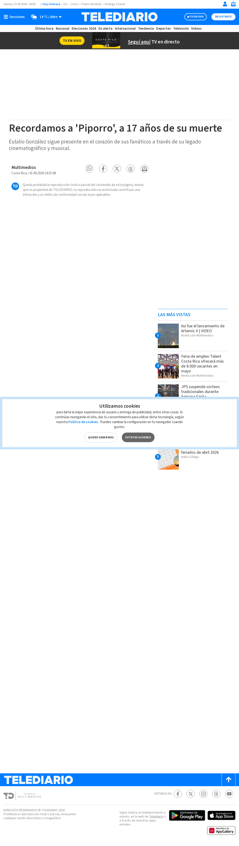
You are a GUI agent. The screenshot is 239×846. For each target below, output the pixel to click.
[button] (89, 168)
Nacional (62, 28)
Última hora (44, 28)
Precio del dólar (91, 4)
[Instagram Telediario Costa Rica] (203, 794)
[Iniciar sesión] (225, 4)
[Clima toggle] (45, 16)
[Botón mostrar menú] (15, 16)
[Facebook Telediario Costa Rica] (178, 794)
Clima (74, 4)
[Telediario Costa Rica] (119, 17)
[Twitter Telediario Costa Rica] (190, 794)
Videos (196, 28)
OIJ (65, 4)
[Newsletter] (233, 5)
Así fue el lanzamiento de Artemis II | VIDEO (203, 328)
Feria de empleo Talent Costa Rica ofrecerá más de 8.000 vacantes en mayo (202, 363)
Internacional (125, 28)
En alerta (105, 28)
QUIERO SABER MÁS (101, 437)
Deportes (163, 28)
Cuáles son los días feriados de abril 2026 (200, 450)
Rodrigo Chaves (115, 4)
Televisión (181, 28)
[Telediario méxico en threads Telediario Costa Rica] (216, 794)
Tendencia (146, 28)
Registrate (223, 17)
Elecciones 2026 (84, 28)
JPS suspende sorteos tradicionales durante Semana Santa (200, 392)
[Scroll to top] (228, 779)
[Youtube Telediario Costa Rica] (229, 794)
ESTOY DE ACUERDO (138, 437)
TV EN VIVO (197, 17)
